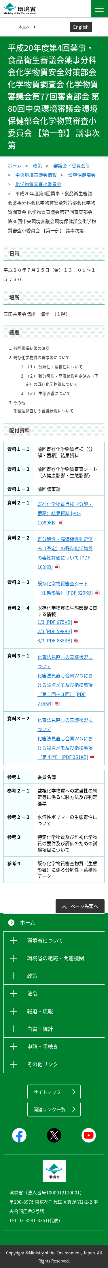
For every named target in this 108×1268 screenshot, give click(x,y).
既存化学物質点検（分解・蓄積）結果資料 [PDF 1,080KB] (65, 513)
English (81, 26)
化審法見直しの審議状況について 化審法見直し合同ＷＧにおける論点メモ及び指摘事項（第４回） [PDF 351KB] (65, 738)
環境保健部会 (82, 174)
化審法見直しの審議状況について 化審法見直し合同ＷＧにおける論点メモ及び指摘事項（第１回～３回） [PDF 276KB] (65, 680)
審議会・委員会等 (71, 165)
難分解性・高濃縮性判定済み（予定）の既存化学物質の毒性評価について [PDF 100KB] (65, 552)
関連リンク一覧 (49, 1109)
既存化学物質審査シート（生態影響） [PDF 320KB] (65, 588)
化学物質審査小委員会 (38, 184)
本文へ (24, 27)
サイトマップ (47, 1091)
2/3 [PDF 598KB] (54, 631)
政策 (37, 165)
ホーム (15, 165)
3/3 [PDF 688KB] (54, 640)
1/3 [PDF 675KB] (54, 621)
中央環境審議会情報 (36, 174)
